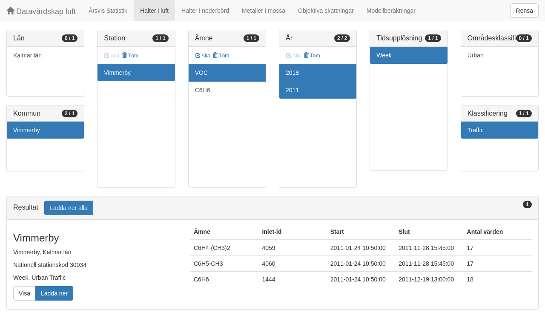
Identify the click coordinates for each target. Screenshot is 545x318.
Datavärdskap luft (41, 11)
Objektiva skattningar (326, 10)
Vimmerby (26, 130)
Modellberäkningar (391, 10)
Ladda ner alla (69, 207)
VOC (201, 72)
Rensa (524, 10)
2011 (292, 90)
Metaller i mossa (263, 10)
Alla (202, 56)
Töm (130, 56)
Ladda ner (54, 293)
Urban (476, 55)
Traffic (476, 130)
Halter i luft (154, 10)
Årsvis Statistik (108, 10)
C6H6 (202, 90)
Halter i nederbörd (205, 10)
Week (384, 55)
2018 (292, 72)
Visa (24, 293)
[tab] (272, 208)
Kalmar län (27, 55)
